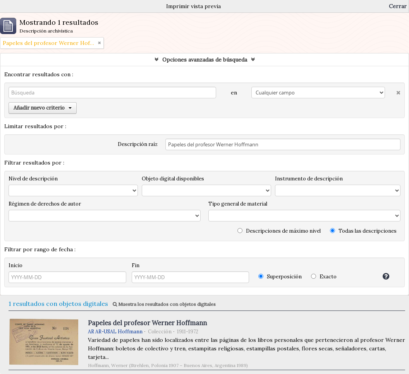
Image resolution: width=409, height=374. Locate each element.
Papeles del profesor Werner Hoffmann (147, 323)
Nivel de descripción (33, 178)
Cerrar (398, 6)
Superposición (280, 276)
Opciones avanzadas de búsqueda (204, 59)
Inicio (15, 265)
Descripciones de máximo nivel (279, 231)
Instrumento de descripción (309, 178)
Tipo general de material (237, 204)
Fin (135, 265)
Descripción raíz (138, 144)
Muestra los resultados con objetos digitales (164, 304)
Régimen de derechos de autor (45, 204)
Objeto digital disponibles (173, 178)
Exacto (324, 276)
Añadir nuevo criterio (43, 108)
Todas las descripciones (363, 231)
